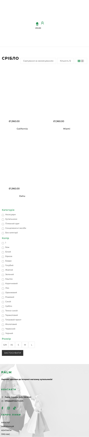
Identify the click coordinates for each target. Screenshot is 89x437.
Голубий (9, 265)
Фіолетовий (11, 324)
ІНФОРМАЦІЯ (31, 24)
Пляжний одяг (12, 223)
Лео (7, 288)
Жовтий (9, 270)
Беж (7, 247)
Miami (66, 129)
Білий (8, 252)
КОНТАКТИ (30, 31)
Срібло (8, 306)
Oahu (22, 196)
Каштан (9, 279)
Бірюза (8, 256)
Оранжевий (11, 292)
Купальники (11, 219)
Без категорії (11, 233)
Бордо (8, 261)
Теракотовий (11, 315)
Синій (8, 301)
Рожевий (9, 297)
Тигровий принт (13, 319)
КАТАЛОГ (29, 14)
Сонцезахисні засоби (15, 228)
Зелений (9, 274)
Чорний (9, 333)
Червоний (10, 329)
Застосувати (12, 353)
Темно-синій (11, 310)
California (22, 129)
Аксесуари (10, 214)
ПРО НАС (26, 39)
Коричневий (11, 283)
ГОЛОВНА (29, 7)
